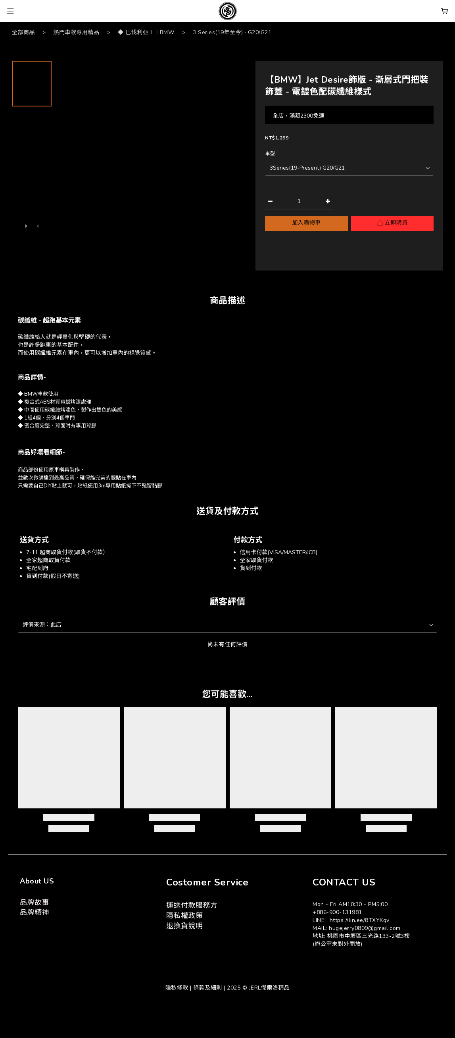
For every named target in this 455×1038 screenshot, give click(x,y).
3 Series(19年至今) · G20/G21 (232, 32)
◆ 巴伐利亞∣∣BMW (146, 32)
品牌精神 (34, 912)
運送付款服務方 (192, 905)
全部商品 (23, 32)
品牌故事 (34, 902)
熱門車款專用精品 (77, 32)
